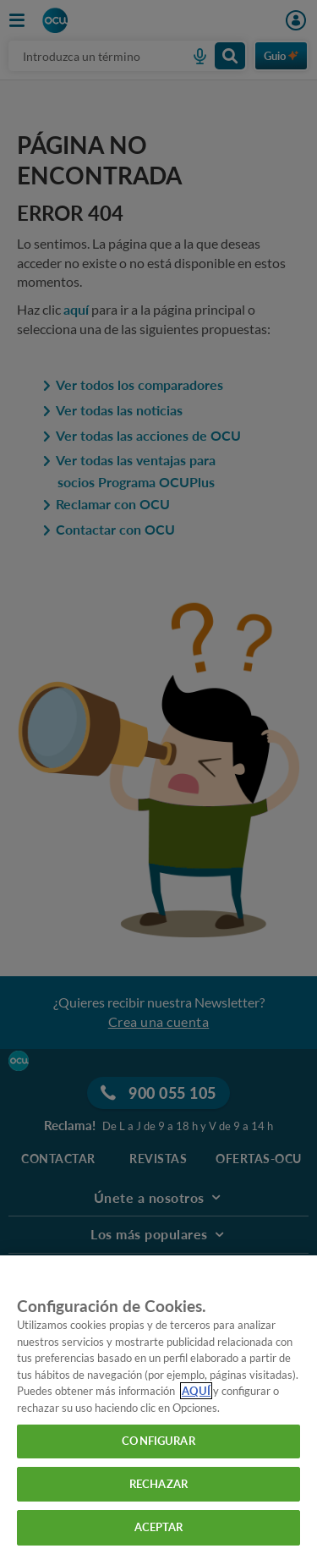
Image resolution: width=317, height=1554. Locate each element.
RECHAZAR (158, 1484)
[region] (158, 1404)
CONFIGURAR (158, 1440)
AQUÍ (196, 1391)
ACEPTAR (158, 1527)
